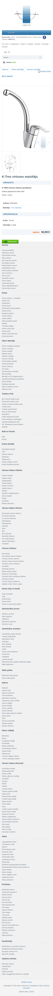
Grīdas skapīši (7, 483)
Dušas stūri (6, 301)
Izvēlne (11, 33)
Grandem (26, 988)
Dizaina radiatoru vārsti (9, 462)
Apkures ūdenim (7, 454)
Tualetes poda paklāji (9, 799)
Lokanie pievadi (7, 659)
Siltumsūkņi (6, 862)
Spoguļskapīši (6, 481)
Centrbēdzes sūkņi (8, 844)
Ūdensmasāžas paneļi (9, 321)
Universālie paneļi (8, 283)
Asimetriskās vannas (9, 255)
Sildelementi (6, 459)
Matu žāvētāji (6, 647)
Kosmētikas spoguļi (8, 768)
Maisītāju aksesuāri (8, 384)
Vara (3, 452)
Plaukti (4, 498)
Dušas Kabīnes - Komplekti (11, 298)
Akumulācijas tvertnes (9, 748)
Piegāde (30, 44)
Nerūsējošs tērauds (8, 449)
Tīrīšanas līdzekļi (7, 326)
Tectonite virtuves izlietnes (11, 564)
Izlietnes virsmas (7, 486)
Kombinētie (6, 743)
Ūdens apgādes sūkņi (9, 875)
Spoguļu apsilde (7, 723)
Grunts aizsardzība (8, 721)
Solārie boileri (6, 751)
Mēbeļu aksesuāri (8, 503)
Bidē (3, 437)
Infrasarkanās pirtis (8, 905)
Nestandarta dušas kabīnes (11, 308)
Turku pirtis (5, 915)
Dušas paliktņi (6, 318)
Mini (3, 531)
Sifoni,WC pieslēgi (8, 954)
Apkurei (4, 847)
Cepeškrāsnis (6, 966)
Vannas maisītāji (7, 349)
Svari (3, 806)
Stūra (4, 528)
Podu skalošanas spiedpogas (12, 419)
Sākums (5, 69)
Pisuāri (4, 439)
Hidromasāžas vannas (9, 265)
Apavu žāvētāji (7, 706)
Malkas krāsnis (7, 895)
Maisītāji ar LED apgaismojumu (12, 376)
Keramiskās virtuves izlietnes (11, 556)
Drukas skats (44, 71)
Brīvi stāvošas (6, 534)
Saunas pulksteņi (7, 928)
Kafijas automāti (7, 971)
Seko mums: (40, 37)
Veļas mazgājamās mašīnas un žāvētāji (15, 974)
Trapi (3, 596)
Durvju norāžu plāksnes (10, 652)
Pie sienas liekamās (8, 516)
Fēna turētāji (6, 804)
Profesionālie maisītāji (9, 361)
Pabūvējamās (6, 523)
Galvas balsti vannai (8, 288)
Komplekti (5, 501)
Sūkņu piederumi (7, 880)
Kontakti (4, 47)
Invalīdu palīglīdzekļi (9, 636)
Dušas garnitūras (7, 364)
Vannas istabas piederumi (10, 819)
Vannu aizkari (6, 281)
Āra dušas (5, 369)
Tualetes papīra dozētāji (10, 809)
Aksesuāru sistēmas (8, 832)
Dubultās (5, 526)
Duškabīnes (6, 303)
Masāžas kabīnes (8, 313)
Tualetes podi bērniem (9, 409)
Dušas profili (6, 331)
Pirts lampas (6, 912)
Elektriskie (5, 457)
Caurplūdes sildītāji (8, 741)
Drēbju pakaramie (8, 771)
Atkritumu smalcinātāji (9, 574)
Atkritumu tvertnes (8, 614)
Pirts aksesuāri (7, 902)
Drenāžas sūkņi (7, 852)
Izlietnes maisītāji (7, 356)
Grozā (9, 62)
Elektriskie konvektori (9, 698)
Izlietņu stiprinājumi (8, 541)
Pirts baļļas (5, 907)
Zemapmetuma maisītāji (10, 371)
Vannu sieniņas (7, 273)
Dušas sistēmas (7, 366)
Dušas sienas (6, 311)
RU (9, 52)
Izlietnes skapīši (7, 475)
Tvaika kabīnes (7, 316)
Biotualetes (5, 414)
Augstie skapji (6, 478)
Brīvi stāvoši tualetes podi (10, 399)
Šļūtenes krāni (7, 389)
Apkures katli (6, 690)
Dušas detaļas (7, 381)
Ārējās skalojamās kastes (10, 417)
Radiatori (5, 688)
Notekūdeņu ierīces (8, 859)
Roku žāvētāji (6, 644)
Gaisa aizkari (6, 716)
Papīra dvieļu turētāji (9, 812)
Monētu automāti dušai (9, 334)
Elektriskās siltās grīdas (10, 675)
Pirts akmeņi (6, 923)
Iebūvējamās (6, 521)
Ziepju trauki (6, 794)
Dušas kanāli (6, 599)
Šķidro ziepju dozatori (9, 571)
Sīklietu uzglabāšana (9, 817)
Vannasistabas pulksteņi (10, 822)
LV (5, 52)
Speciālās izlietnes (8, 536)
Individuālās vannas (8, 268)
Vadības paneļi (7, 917)
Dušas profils (6, 601)
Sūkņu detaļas (7, 870)
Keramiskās (6, 554)
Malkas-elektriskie (8, 746)
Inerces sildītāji (7, 703)
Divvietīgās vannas (8, 263)
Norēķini (37, 44)
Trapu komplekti (7, 594)
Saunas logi (6, 900)
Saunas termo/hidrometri (10, 925)
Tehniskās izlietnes (8, 569)
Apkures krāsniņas (8, 693)
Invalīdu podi (6, 407)
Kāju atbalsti (6, 827)
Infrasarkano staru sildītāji (10, 701)
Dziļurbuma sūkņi (8, 854)
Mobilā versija (26, 982)
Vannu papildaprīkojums (10, 286)
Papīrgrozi (5, 619)
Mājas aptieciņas (7, 664)
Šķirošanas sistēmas (9, 622)
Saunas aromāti (7, 920)
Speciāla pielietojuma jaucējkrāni (13, 379)
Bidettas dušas (7, 354)
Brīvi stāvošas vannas (9, 260)
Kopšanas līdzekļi (8, 579)
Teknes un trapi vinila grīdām (11, 604)
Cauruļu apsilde (7, 708)
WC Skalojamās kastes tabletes (12, 424)
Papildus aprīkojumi (8, 930)
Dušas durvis (6, 306)
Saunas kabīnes (7, 910)
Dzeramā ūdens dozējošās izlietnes (14, 576)
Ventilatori (5, 642)
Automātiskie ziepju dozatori (11, 634)
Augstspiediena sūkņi (9, 842)
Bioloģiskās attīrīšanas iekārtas (12, 949)
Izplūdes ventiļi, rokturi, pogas (12, 584)
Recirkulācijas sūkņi (8, 849)
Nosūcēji (5, 969)
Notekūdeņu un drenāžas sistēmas (13, 946)
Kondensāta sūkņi (8, 857)
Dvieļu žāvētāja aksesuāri (10, 464)
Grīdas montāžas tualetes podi (12, 404)
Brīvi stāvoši (7, 76)
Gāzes (4, 738)
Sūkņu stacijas (7, 872)
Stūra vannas (6, 258)
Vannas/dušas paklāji (9, 796)
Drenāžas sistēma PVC (10, 951)
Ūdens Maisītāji (18, 69)
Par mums (5, 44)
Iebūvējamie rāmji (8, 639)
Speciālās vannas (8, 278)
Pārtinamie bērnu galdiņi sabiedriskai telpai (16, 662)
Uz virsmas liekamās (9, 518)
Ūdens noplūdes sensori (10, 387)
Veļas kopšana (7, 616)
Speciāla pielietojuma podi (11, 422)
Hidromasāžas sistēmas (10, 270)
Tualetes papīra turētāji (9, 791)
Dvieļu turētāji (6, 774)
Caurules (5, 933)
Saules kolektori (7, 711)
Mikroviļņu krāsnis (8, 964)
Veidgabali (5, 657)
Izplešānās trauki (7, 877)
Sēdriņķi (4, 427)
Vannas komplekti (8, 250)
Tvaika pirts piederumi (9, 892)
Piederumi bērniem (8, 814)
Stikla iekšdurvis (7, 935)
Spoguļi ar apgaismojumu (10, 493)
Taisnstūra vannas (8, 253)
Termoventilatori (7, 695)
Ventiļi (4, 649)
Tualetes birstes (7, 789)
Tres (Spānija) (16, 208)
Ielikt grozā (10, 241)
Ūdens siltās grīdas (8, 678)
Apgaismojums (7, 488)
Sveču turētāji (6, 829)
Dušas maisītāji (7, 351)
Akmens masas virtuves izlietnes (13, 561)
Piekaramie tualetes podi (10, 401)
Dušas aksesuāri (7, 336)
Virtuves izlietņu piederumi (11, 581)
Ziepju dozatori (7, 801)
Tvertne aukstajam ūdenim (11, 759)
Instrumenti (5, 654)
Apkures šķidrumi (8, 726)
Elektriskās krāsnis (8, 890)
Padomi (23, 44)
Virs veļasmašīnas (8, 539)
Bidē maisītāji (6, 374)
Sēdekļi (4, 323)
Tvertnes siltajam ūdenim (10, 756)
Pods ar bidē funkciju (9, 412)
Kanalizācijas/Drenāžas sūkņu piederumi (15, 867)
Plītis (3, 718)
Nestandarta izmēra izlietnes (11, 513)
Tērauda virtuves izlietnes (10, 559)
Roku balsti (5, 824)
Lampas (4, 781)
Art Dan (40, 986)
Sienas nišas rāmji (8, 328)
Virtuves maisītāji (33, 69)
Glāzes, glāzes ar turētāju (10, 776)
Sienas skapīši (7, 496)
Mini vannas (6, 276)
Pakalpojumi (15, 44)
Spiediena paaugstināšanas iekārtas (14, 865)
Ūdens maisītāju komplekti (11, 346)
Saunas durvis (7, 897)
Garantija (45, 44)
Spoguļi (4, 491)
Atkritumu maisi (7, 624)
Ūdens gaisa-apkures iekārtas (12, 713)
